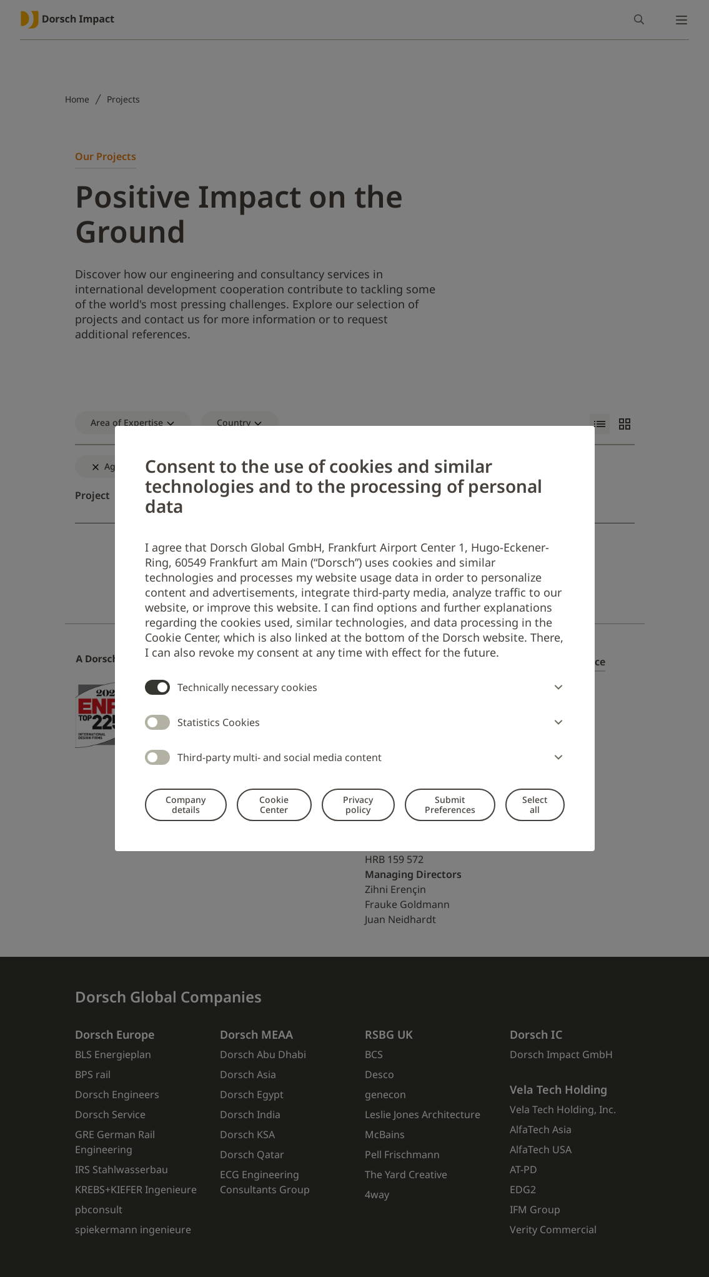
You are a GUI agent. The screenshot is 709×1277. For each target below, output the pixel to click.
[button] (556, 687)
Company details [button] (186, 804)
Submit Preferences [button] (450, 804)
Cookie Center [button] (274, 804)
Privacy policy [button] (358, 804)
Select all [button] (534, 804)
